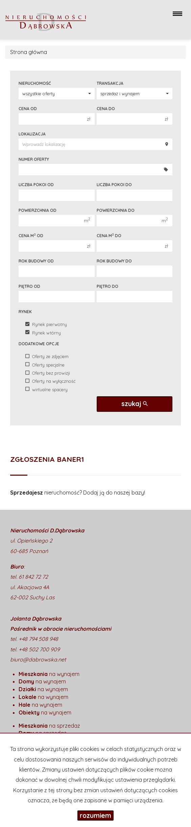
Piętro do (107, 286)
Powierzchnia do (116, 210)
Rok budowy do (114, 261)
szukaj (134, 404)
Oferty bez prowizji (47, 373)
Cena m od (31, 235)
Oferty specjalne (45, 364)
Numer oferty (34, 159)
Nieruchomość (35, 83)
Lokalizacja (32, 133)
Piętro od (29, 286)
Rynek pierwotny (46, 324)
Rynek (25, 311)
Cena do (106, 108)
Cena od (28, 108)
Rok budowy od (36, 261)
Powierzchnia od (37, 210)
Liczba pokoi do (114, 184)
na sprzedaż (49, 725)
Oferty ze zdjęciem (47, 356)
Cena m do (109, 235)
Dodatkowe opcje (39, 343)
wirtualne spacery (46, 389)
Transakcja (110, 83)
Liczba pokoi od (36, 184)
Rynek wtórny (43, 332)
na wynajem (49, 674)
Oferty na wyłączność (50, 381)
